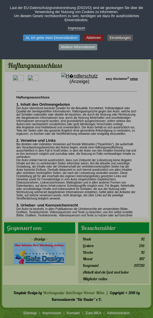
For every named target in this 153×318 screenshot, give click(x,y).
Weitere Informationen (78, 47)
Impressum (76, 28)
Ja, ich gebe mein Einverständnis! (51, 38)
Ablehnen (93, 38)
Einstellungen (120, 38)
